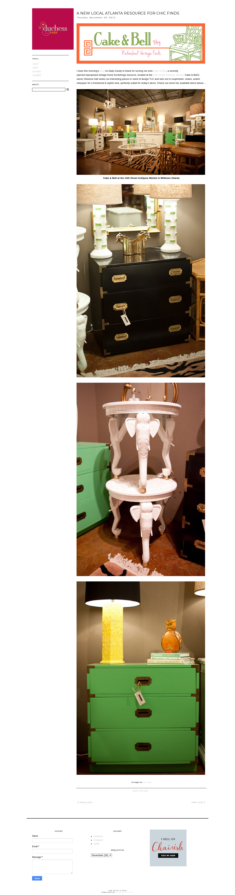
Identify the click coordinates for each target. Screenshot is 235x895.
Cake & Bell (159, 70)
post (102, 70)
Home (35, 64)
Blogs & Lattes (125, 892)
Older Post (198, 802)
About (35, 67)
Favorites (37, 71)
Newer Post (84, 802)
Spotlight (37, 75)
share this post (140, 790)
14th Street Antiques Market (168, 75)
